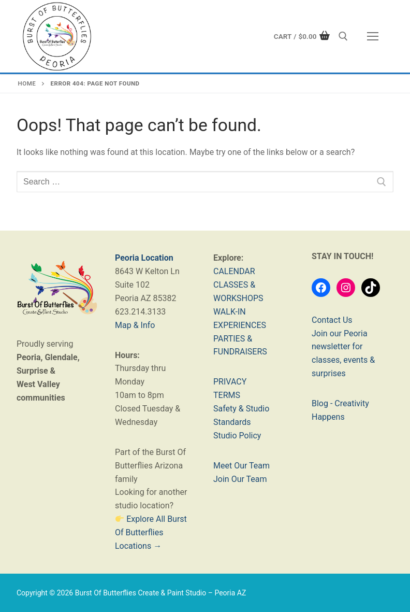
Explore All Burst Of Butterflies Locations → (151, 532)
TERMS (226, 395)
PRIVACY (229, 382)
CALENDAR (234, 271)
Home (27, 83)
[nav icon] (372, 36)
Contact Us (332, 320)
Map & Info (135, 325)
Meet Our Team (241, 466)
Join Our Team (240, 479)
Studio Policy (237, 435)
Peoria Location (144, 258)
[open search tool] (343, 36)
